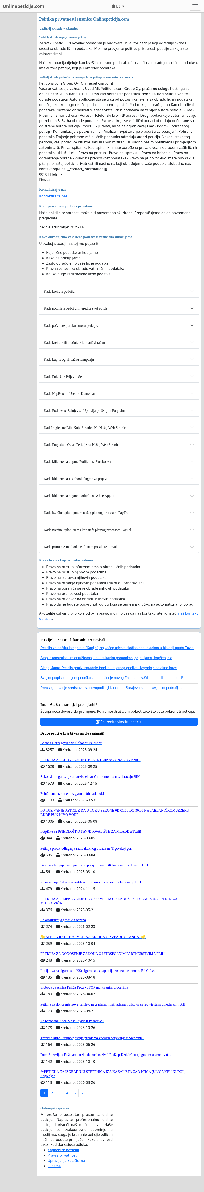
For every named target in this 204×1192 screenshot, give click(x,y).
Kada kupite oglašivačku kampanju (69, 359)
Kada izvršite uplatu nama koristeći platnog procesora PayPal (87, 530)
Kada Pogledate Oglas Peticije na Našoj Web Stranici (82, 445)
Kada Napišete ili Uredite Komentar (69, 393)
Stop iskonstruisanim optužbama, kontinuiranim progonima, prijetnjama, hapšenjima (106, 658)
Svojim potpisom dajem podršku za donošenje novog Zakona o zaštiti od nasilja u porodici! (111, 678)
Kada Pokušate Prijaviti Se (63, 377)
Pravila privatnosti (63, 1155)
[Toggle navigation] (195, 6)
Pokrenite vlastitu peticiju (119, 721)
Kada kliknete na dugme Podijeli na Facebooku (77, 462)
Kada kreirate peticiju (59, 291)
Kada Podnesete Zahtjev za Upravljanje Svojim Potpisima (85, 410)
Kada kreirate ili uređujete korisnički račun (74, 342)
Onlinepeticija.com (23, 6)
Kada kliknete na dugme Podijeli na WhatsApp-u (79, 496)
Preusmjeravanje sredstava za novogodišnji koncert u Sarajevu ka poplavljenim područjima (112, 688)
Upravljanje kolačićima (66, 1160)
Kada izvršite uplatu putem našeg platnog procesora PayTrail (87, 513)
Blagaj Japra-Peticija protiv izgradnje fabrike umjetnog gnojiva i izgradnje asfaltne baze (108, 668)
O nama (54, 1165)
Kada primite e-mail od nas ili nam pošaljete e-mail (80, 547)
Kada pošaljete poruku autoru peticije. (71, 325)
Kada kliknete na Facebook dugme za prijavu (76, 479)
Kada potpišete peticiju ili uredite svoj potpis (76, 308)
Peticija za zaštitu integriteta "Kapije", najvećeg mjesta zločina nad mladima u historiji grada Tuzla (117, 648)
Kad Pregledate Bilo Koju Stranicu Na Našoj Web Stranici (85, 428)
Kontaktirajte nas (53, 196)
